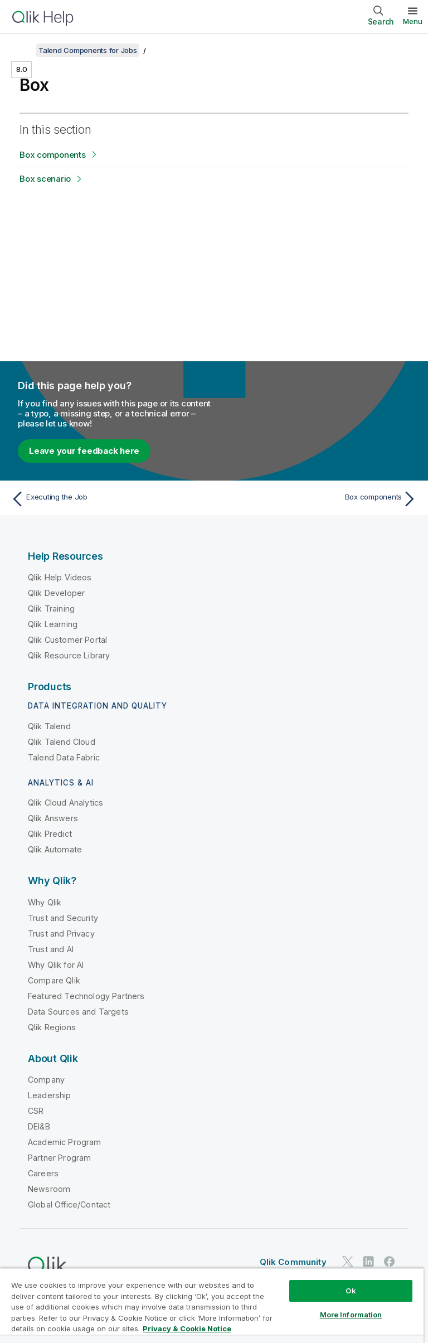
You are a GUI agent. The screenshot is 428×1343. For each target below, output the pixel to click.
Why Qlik (44, 902)
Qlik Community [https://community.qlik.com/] (293, 1262)
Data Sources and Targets (78, 1011)
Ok (351, 1290)
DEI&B (39, 1126)
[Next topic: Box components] (319, 499)
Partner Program (59, 1157)
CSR (35, 1111)
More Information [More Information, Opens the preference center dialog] (351, 1314)
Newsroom (49, 1189)
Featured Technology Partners (86, 996)
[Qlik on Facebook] (389, 1261)
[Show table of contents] (22, 50)
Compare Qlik (54, 980)
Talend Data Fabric (64, 757)
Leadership (49, 1095)
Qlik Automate (55, 849)
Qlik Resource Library (69, 655)
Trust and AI (51, 949)
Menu (412, 21)
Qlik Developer (56, 593)
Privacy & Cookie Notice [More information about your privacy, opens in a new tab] (187, 1328)
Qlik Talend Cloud (61, 741)
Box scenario (45, 178)
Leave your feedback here (84, 450)
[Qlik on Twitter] (347, 1261)
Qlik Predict (50, 833)
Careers (43, 1173)
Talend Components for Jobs (87, 50)
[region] (212, 1305)
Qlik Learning (52, 624)
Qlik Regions (52, 1027)
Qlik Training (51, 608)
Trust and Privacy (61, 933)
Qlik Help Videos (60, 577)
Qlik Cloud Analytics (65, 802)
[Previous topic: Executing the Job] (109, 499)
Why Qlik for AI (56, 964)
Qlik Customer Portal (67, 639)
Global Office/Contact (69, 1204)
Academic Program (64, 1142)
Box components (53, 154)
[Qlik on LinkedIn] (368, 1261)
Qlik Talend (49, 726)
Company (46, 1079)
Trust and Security (63, 918)
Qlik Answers (53, 818)
